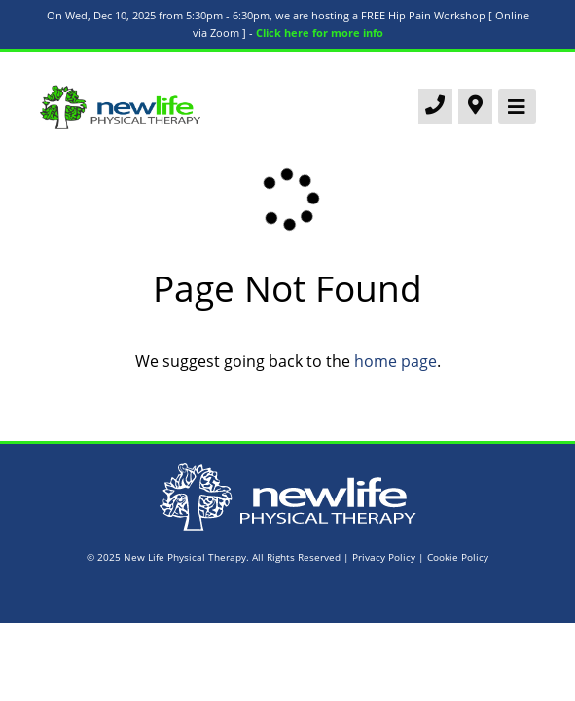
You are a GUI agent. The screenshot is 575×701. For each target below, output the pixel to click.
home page (395, 361)
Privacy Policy (383, 557)
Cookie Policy (457, 557)
